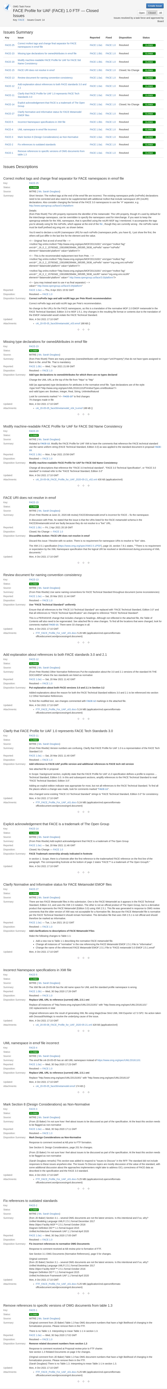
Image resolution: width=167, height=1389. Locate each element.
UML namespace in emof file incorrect (37, 129)
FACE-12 (9, 86)
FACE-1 (9, 153)
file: (101, 224)
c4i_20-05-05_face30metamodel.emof (55, 1086)
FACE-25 (9, 45)
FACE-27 (9, 113)
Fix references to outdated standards (37, 144)
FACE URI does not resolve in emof (36, 70)
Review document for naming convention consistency (45, 77)
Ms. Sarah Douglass (48, 191)
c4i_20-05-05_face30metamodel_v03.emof (58, 323)
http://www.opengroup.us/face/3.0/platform (91, 277)
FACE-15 (9, 70)
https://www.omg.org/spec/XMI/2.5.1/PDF (80, 545)
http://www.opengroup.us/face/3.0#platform (51, 205)
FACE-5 (9, 122)
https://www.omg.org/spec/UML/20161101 (119, 1060)
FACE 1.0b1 (96, 53)
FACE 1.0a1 (96, 45)
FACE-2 (9, 144)
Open (142, 13)
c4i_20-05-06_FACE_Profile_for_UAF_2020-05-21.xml (64, 1024)
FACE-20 (9, 61)
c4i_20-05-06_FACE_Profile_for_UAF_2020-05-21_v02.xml (66, 479)
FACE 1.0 (111, 45)
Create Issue (155, 6)
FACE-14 (9, 104)
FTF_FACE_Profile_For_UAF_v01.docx (56, 633)
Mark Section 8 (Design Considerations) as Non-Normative (48, 137)
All (160, 13)
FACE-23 (9, 53)
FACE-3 (9, 137)
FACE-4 (9, 129)
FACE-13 (9, 77)
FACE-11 (9, 95)
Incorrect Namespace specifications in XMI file (41, 122)
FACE (21, 20)
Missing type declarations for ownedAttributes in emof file (47, 53)
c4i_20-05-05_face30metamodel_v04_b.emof (59, 408)
